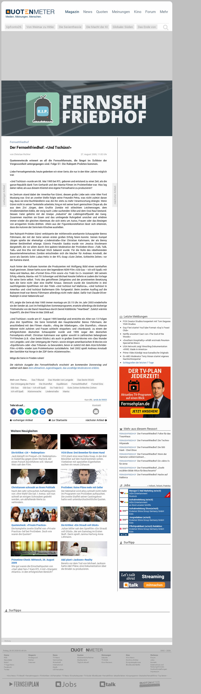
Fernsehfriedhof (79, 383)
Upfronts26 (13, 27)
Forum (150, 11)
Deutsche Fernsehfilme (148, 676)
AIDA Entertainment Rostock (145, 493)
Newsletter (8, 660)
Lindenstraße (52, 391)
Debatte (105, 657)
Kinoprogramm (132, 676)
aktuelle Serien (119, 676)
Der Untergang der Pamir (23, 383)
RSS (5, 657)
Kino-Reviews (107, 662)
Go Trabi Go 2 (56, 387)
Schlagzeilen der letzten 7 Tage (138, 362)
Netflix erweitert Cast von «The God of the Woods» (143, 335)
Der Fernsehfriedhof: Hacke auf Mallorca (143, 476)
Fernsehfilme (108, 676)
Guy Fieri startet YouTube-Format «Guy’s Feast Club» (146, 329)
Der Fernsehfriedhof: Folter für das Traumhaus (145, 435)
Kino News (11, 676)
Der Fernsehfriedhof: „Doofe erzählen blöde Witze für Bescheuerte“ (141, 469)
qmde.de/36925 (100, 399)
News (87, 11)
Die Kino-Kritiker (132, 660)
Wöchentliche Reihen (85, 657)
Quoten (102, 11)
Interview (31, 662)
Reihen (31, 660)
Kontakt (153, 662)
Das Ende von (147, 27)
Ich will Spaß (17, 391)
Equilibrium (62, 383)
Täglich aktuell (83, 662)
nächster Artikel (96, 420)
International (58, 665)
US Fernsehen (55, 676)
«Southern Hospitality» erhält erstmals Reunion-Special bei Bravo (146, 341)
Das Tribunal (38, 379)
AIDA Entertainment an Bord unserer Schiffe (136, 502)
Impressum (154, 671)
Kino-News (130, 657)
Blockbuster (96, 676)
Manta (66, 391)
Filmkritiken (44, 676)
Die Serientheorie (70, 27)
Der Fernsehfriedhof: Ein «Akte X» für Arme (144, 462)
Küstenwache (34, 391)
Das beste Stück (85, 379)
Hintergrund (33, 657)
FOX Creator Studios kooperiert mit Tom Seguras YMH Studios (147, 323)
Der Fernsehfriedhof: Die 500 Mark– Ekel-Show (142, 448)
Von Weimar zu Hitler (40, 27)
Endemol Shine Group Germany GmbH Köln (142, 511)
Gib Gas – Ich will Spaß (34, 387)
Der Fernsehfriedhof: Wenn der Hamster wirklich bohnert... (143, 455)
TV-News (56, 657)
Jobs (152, 660)
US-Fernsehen (58, 669)
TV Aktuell (20, 676)
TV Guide (87, 676)
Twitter (6, 669)
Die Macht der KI (97, 27)
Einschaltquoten (76, 676)
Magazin (72, 11)
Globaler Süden (123, 27)
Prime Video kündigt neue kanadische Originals (146, 352)
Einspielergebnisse (133, 662)
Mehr (164, 11)
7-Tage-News (9, 665)
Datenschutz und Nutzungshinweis (157, 666)
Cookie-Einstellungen (158, 669)
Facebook (8, 667)
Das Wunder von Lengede (60, 379)
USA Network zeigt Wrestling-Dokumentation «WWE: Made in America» (145, 348)
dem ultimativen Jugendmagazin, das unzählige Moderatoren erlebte (64, 368)
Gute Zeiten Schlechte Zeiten (82, 387)
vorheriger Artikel (21, 420)
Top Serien (162, 676)
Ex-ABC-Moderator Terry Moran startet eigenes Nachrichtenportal (146, 357)
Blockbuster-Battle (133, 665)
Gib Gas (15, 387)
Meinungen (121, 11)
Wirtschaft (57, 662)
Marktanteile (82, 660)
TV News (65, 676)
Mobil (6, 662)
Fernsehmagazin (32, 676)
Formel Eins (97, 383)
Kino (137, 11)
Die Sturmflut (45, 383)
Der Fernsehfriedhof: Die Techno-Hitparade (144, 442)
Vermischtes (57, 660)
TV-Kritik (105, 660)
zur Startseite (58, 420)
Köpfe (55, 667)
